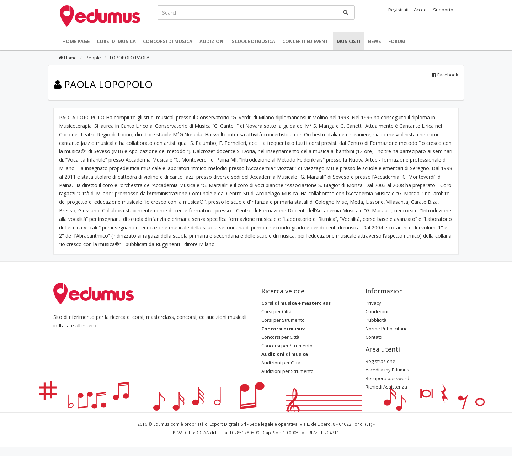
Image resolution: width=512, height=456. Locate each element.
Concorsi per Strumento (287, 345)
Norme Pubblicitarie (387, 328)
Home (68, 57)
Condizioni (377, 311)
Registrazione (380, 361)
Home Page (76, 41)
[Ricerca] (345, 12)
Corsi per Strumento (283, 320)
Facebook (445, 74)
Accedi (421, 9)
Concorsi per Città (280, 337)
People (93, 57)
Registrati (398, 9)
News (374, 41)
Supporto (443, 9)
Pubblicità (376, 320)
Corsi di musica (116, 41)
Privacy (373, 303)
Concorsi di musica (167, 41)
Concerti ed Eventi (306, 41)
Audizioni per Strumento (287, 371)
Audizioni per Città (280, 362)
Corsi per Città (276, 311)
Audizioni (212, 41)
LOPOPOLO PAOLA (129, 57)
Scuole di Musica (253, 41)
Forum (396, 41)
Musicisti (349, 41)
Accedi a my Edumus (387, 370)
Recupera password (387, 378)
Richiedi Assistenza (386, 387)
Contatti (374, 337)
